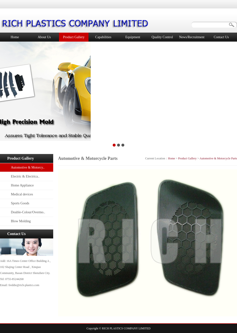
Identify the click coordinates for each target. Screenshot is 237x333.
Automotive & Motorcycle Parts (218, 158)
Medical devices (22, 194)
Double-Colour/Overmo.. (28, 212)
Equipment (132, 37)
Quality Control (162, 37)
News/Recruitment (192, 37)
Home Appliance (22, 185)
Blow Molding (21, 221)
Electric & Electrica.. (25, 176)
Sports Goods (20, 203)
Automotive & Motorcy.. (27, 167)
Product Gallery (73, 37)
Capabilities (103, 37)
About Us (44, 37)
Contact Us (221, 37)
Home (15, 37)
